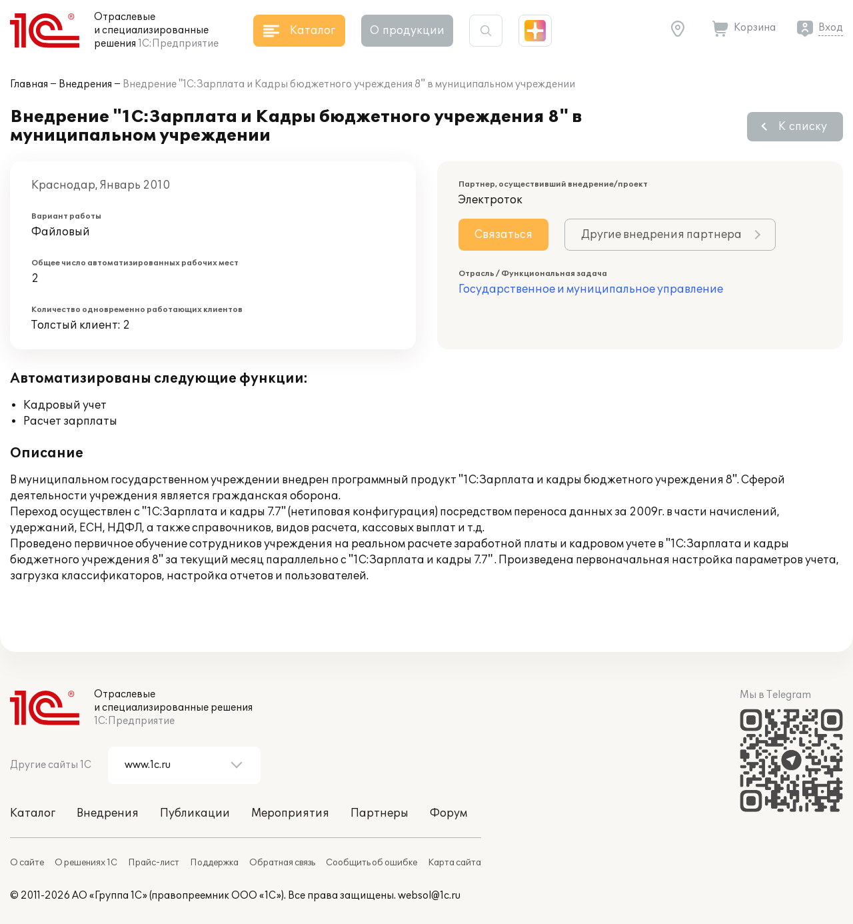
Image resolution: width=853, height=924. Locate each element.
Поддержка (214, 862)
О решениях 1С (86, 862)
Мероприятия (290, 813)
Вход (830, 27)
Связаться (503, 234)
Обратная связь (282, 862)
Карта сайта (454, 862)
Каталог (32, 813)
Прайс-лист (153, 862)
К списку (802, 126)
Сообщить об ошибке (371, 862)
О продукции (407, 30)
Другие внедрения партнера (661, 234)
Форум (448, 813)
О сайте (27, 862)
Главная (29, 84)
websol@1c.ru (429, 895)
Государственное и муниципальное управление (590, 289)
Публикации (195, 813)
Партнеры (380, 813)
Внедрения (85, 84)
